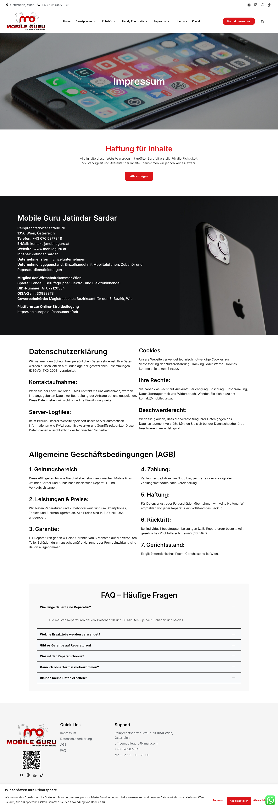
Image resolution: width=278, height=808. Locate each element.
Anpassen (196, 800)
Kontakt (191, 21)
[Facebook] (249, 5)
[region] (139, 796)
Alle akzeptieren (257, 800)
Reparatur (160, 21)
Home (72, 21)
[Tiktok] (269, 5)
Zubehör (110, 21)
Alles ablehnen (225, 800)
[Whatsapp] (262, 5)
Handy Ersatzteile (135, 21)
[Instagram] (256, 5)
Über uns (178, 21)
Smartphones (89, 21)
